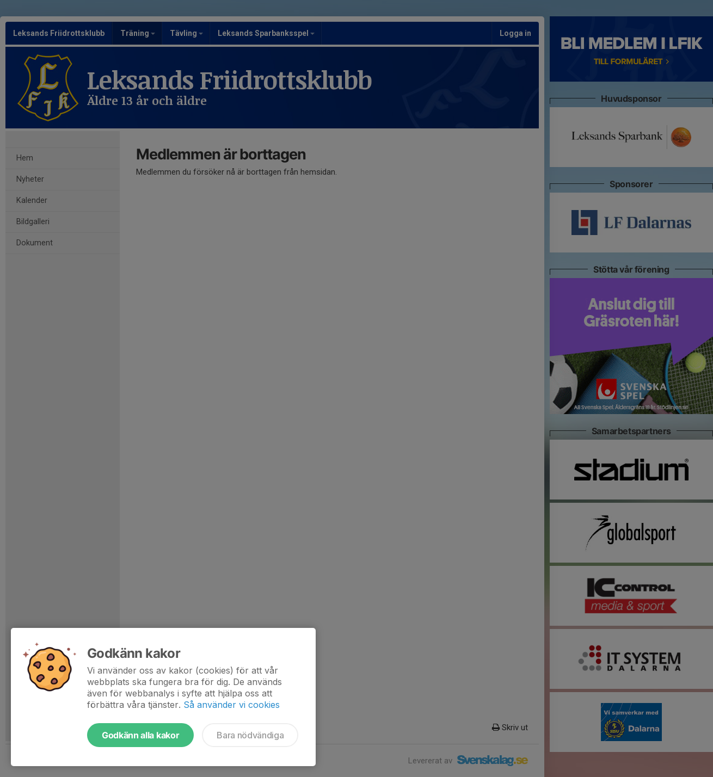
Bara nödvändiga (250, 735)
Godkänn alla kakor (140, 735)
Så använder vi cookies (231, 704)
